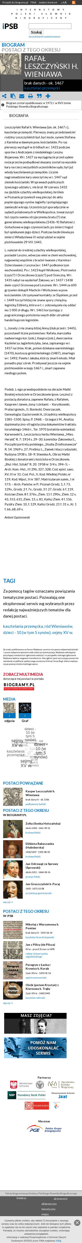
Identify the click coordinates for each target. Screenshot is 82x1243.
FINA (33, 2)
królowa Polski (33, 832)
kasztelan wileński (35, 997)
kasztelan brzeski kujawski (40, 937)
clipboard (13, 96)
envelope (21, 96)
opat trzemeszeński (36, 977)
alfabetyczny (49, 1204)
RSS (73, 2)
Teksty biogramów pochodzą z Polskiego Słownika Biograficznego (41, 1193)
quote (39, 96)
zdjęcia (9, 721)
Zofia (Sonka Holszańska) (43, 823)
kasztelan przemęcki (42, 88)
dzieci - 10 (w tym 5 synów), (27, 632)
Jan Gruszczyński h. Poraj (43, 884)
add (48, 96)
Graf (25, 721)
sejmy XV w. (62, 632)
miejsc (45, 1214)
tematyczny (48, 1209)
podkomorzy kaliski (36, 804)
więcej (6, 902)
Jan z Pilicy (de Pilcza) (40, 944)
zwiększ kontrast (48, 2)
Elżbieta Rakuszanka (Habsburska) (40, 845)
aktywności (60, 1198)
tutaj (58, 1240)
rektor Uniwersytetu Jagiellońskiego (37, 955)
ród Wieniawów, (59, 626)
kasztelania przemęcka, (23, 626)
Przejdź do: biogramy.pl (15, 2)
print (30, 96)
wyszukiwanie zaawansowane (44, 36)
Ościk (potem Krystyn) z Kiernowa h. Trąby (42, 986)
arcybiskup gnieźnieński (39, 893)
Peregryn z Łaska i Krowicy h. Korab (38, 966)
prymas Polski (33, 876)
